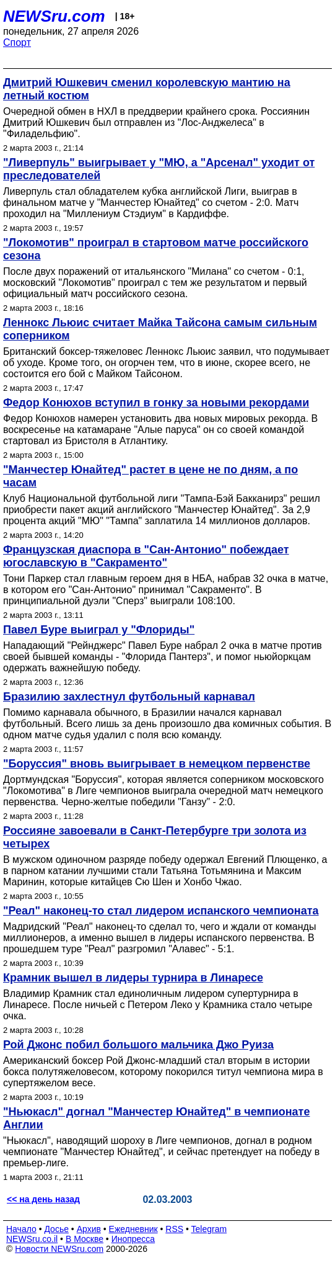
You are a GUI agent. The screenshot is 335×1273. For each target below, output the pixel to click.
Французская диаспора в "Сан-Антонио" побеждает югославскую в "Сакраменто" (146, 556)
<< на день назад (43, 1199)
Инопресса (133, 1239)
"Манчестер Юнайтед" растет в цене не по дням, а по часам (150, 476)
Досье (56, 1229)
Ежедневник (133, 1229)
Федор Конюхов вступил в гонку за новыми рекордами (156, 402)
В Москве (84, 1239)
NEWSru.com (54, 16)
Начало (21, 1229)
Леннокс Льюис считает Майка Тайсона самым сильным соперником (160, 329)
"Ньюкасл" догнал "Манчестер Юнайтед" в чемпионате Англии (156, 1118)
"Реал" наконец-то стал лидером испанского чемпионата (161, 910)
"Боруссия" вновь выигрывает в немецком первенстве (156, 763)
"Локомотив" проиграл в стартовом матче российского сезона (155, 249)
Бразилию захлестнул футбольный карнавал (129, 696)
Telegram (209, 1229)
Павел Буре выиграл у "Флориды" (98, 629)
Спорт (17, 42)
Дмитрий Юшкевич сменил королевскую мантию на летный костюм (146, 89)
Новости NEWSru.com (59, 1249)
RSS (174, 1229)
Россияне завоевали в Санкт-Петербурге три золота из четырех (155, 837)
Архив (89, 1229)
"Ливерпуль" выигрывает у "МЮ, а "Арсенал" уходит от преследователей (159, 169)
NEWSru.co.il (32, 1239)
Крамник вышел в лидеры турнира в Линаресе (133, 978)
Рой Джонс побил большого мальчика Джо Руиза (138, 1044)
